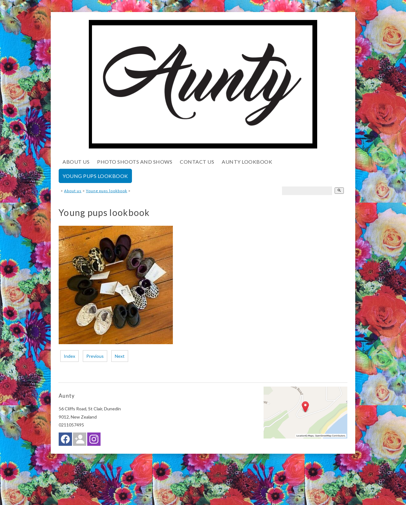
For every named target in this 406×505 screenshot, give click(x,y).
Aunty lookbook (247, 162)
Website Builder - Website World (203, 495)
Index (69, 356)
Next (120, 356)
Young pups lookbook (95, 176)
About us (75, 162)
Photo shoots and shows (134, 162)
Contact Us (197, 162)
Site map (220, 475)
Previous (95, 356)
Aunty (205, 475)
